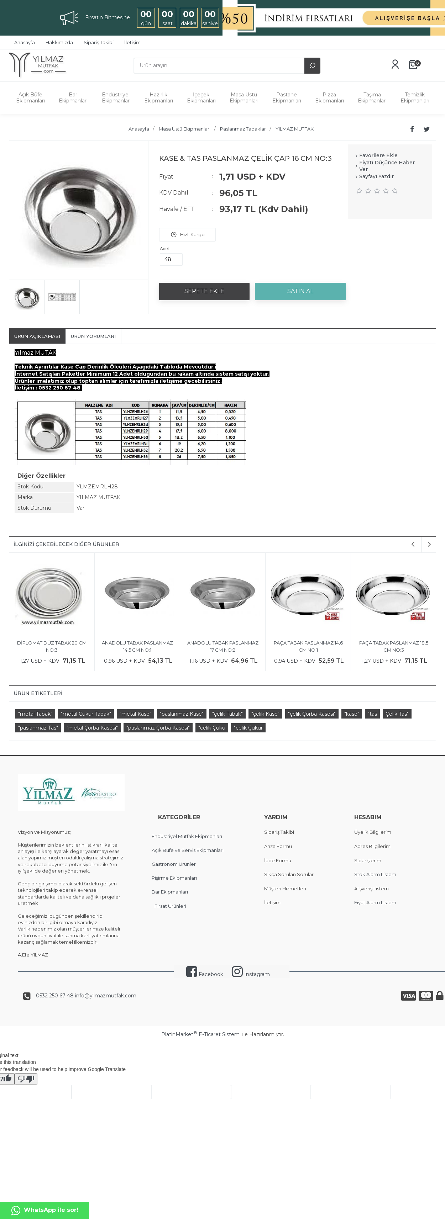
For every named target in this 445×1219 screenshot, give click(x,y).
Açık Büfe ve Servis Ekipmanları (188, 850)
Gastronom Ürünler (174, 864)
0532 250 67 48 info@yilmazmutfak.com (86, 995)
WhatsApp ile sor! (44, 1210)
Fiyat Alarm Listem (375, 902)
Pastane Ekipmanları (286, 97)
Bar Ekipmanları (73, 97)
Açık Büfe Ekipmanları (30, 97)
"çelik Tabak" (227, 714)
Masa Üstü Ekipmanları (244, 97)
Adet (164, 248)
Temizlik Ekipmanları (414, 97)
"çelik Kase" (265, 714)
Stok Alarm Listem (375, 874)
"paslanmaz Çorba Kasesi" (158, 728)
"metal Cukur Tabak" (86, 714)
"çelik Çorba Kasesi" (312, 714)
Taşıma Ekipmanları (372, 97)
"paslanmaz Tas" (38, 728)
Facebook (204, 974)
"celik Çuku (211, 728)
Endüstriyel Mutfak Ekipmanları (187, 836)
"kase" (351, 714)
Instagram (251, 974)
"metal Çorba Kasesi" (92, 728)
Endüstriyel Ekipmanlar (116, 97)
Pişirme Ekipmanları (174, 878)
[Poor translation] (26, 1079)
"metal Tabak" (35, 714)
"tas (372, 714)
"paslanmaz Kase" (182, 714)
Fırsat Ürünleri (170, 906)
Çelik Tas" (397, 714)
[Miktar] (171, 259)
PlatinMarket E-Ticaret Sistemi (201, 1034)
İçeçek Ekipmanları (201, 97)
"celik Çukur (248, 728)
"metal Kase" (135, 714)
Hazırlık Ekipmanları (158, 97)
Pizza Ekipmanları (329, 97)
